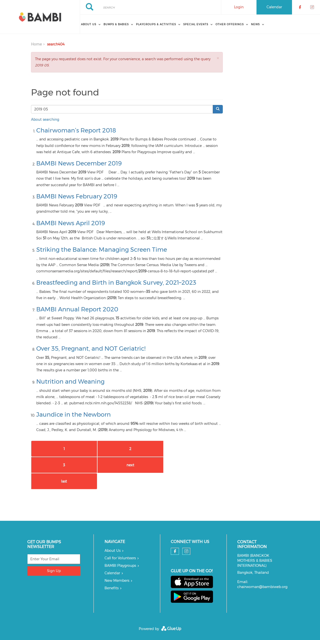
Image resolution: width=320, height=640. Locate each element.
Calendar (274, 7)
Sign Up (54, 571)
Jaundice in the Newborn (73, 414)
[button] (217, 58)
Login (239, 7)
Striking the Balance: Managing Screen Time (101, 249)
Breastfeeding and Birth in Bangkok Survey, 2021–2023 (116, 282)
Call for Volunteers (120, 558)
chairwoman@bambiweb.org (262, 587)
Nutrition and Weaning (70, 381)
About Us (112, 550)
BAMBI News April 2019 (70, 223)
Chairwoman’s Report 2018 (76, 130)
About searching (45, 119)
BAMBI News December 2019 (79, 163)
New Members (116, 580)
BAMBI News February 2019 (76, 196)
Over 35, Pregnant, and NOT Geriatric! (91, 348)
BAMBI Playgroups (120, 565)
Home (36, 44)
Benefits (111, 588)
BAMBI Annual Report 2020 (77, 309)
